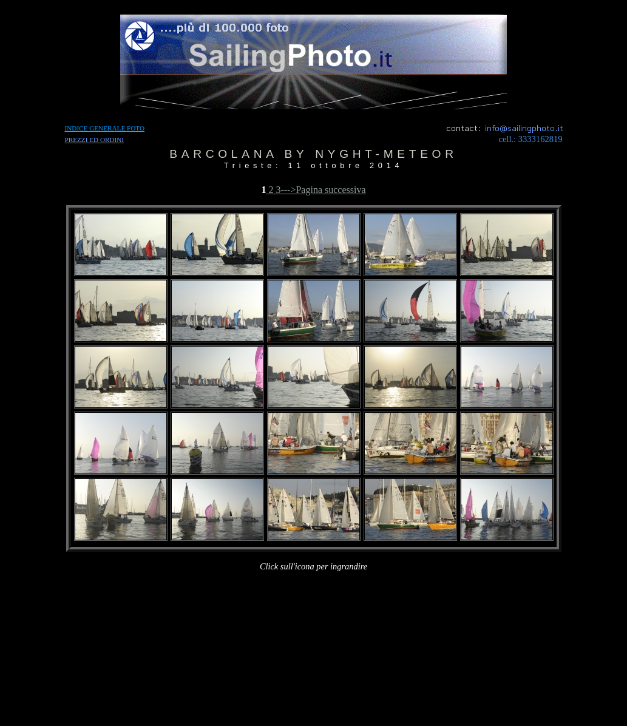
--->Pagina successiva (322, 190)
